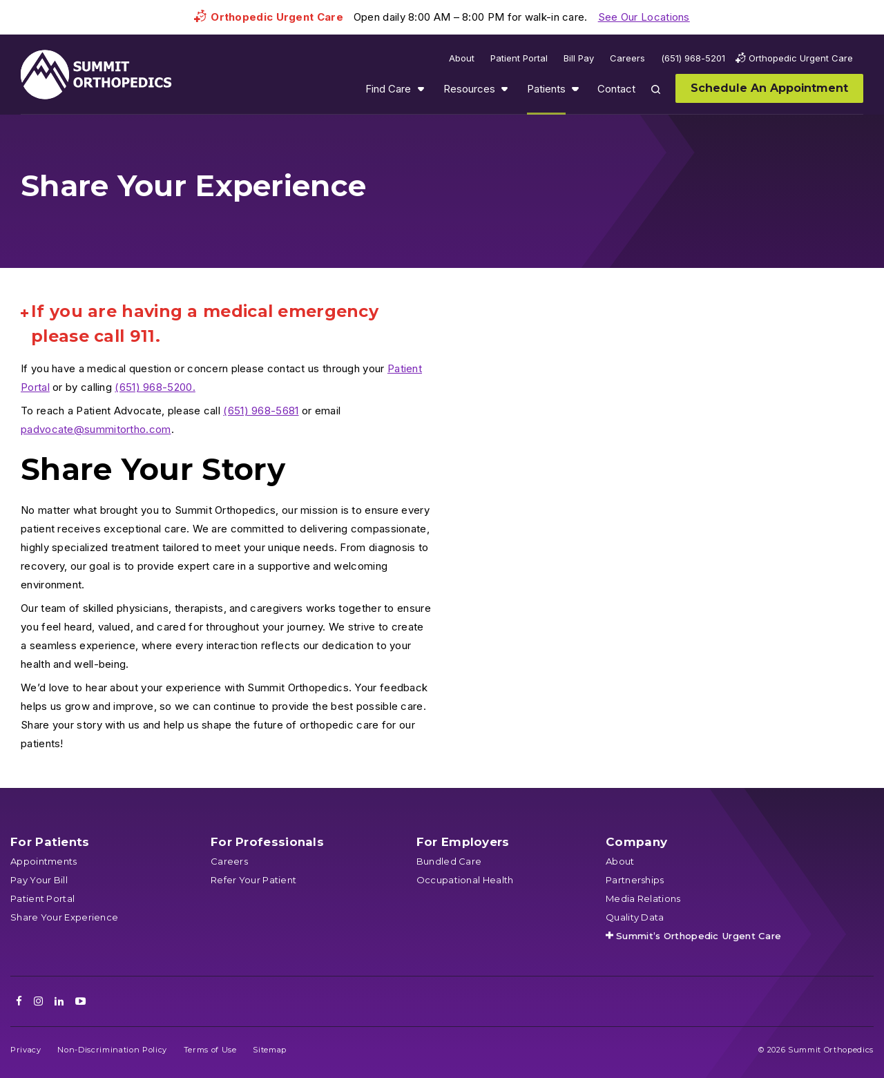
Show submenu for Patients (575, 89)
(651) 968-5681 (260, 410)
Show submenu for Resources (504, 89)
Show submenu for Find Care (420, 89)
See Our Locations (644, 16)
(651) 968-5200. (155, 387)
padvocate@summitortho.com (96, 429)
